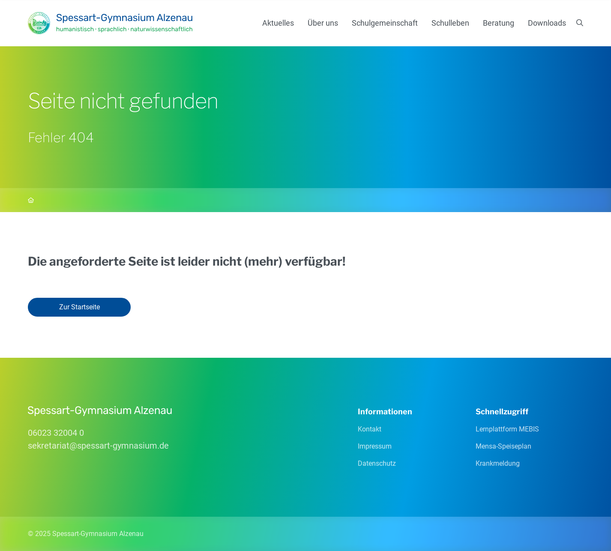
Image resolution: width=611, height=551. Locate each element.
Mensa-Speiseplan (503, 446)
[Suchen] (579, 23)
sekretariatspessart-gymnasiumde (98, 445)
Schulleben (450, 22)
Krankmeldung (498, 463)
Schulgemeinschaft (385, 22)
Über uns (323, 22)
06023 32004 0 (56, 433)
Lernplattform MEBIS (507, 429)
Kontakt (369, 429)
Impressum (375, 446)
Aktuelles (278, 22)
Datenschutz (377, 463)
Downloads (547, 22)
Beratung (498, 22)
